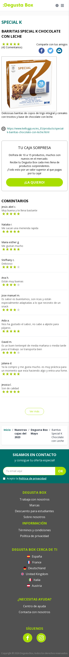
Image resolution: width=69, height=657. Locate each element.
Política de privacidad (32, 478)
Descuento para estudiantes (34, 511)
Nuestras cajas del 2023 (21, 433)
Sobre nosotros (34, 517)
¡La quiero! (34, 182)
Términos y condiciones (34, 530)
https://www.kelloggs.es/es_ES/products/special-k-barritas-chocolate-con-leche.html (35, 130)
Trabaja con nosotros (34, 499)
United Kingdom (34, 574)
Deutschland (34, 568)
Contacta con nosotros (34, 612)
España (34, 556)
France (34, 562)
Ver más (34, 411)
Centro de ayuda (34, 606)
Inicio (7, 430)
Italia (34, 580)
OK (60, 471)
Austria (34, 586)
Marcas (34, 505)
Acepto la (24, 478)
